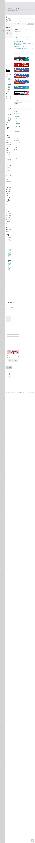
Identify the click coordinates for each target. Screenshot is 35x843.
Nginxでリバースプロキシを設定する (19, 46)
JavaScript (16, 131)
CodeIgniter (17, 123)
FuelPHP (17, 126)
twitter (30, 24)
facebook (28, 24)
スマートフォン (16, 113)
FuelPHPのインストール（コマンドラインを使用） (9, 240)
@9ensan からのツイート (18, 31)
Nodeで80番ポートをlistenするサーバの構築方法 (21, 39)
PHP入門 (17, 121)
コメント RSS (10, 309)
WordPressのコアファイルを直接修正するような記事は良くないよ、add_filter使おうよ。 (23, 44)
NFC (6, 17)
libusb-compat (9, 112)
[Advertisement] (14, 285)
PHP (28, 1)
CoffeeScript (17, 133)
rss (32, 24)
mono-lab (24, 392)
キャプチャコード (10, 357)
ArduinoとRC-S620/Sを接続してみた (7, 373)
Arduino (16, 147)
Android (24, 1)
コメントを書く (3, 30)
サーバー (15, 140)
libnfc (9, 117)
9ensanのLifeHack (12, 8)
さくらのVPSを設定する (9, 264)
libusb (9, 106)
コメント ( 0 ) (9, 312)
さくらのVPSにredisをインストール (9, 269)
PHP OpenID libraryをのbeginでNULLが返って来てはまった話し (23, 48)
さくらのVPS (17, 142)
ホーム (19, 1)
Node (16, 134)
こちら (9, 109)
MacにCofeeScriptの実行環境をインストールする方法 (10, 247)
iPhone (16, 116)
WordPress (32, 392)
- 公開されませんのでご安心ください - (12, 331)
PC (14, 149)
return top (32, 840)
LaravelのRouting (10, 368)
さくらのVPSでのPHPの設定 (18, 41)
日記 (15, 158)
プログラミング (16, 118)
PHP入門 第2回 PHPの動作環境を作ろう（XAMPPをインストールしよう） (10, 257)
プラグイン (16, 156)
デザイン (15, 138)
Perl (15, 136)
